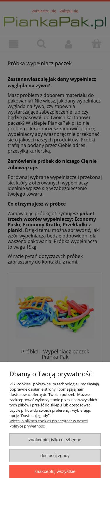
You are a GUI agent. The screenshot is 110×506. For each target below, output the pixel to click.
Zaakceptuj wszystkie (55, 471)
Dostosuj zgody (55, 455)
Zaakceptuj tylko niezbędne (55, 439)
